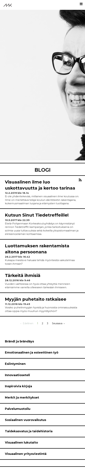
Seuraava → (58, 323)
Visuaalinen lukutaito (21, 442)
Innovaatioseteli (17, 375)
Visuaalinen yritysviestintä (25, 454)
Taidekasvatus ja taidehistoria (29, 431)
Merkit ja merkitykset (22, 397)
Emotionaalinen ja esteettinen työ (31, 352)
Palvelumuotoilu (17, 409)
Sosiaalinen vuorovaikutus (25, 420)
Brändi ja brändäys (19, 341)
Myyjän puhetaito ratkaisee (35, 299)
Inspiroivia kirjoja (18, 386)
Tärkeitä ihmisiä (22, 275)
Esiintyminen (15, 364)
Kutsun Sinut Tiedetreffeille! (37, 215)
